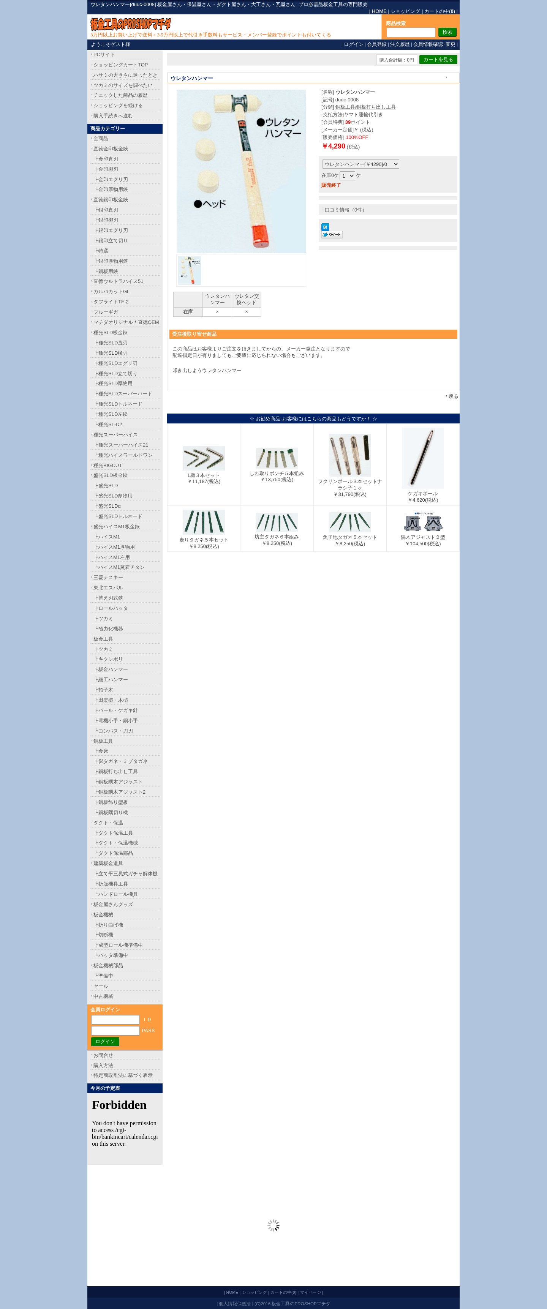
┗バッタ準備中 (110, 955)
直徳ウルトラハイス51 (118, 281)
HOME (379, 11)
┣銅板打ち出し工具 (115, 771)
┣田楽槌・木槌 (110, 700)
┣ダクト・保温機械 (115, 843)
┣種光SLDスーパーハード (122, 393)
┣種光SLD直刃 (110, 343)
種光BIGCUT (107, 465)
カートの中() (439, 11)
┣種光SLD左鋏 (110, 414)
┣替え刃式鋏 (108, 598)
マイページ (310, 1292)
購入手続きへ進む (113, 115)
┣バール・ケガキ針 (115, 710)
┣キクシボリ (108, 659)
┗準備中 (103, 976)
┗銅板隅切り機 (110, 812)
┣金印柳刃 (105, 169)
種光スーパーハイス (115, 434)
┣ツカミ (103, 618)
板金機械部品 (108, 965)
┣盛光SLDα (107, 506)
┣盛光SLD (105, 485)
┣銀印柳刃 (105, 220)
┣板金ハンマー (110, 669)
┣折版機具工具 (110, 884)
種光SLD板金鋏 (110, 332)
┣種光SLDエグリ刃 (115, 363)
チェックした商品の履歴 (120, 95)
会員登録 (377, 44)
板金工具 (103, 639)
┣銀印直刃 (105, 210)
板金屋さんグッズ (113, 904)
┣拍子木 (103, 690)
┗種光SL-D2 (107, 424)
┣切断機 (103, 935)
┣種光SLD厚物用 (113, 383)
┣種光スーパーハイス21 (120, 445)
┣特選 (100, 251)
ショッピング (405, 11)
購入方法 (103, 1065)
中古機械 (103, 996)
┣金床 (100, 751)
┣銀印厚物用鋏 (110, 261)
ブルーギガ (105, 312)
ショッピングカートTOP (120, 65)
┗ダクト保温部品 (113, 853)
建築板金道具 (108, 863)
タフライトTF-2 (110, 302)
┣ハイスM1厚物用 (114, 547)
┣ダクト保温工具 (113, 833)
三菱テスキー (108, 577)
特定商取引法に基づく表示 (123, 1075)
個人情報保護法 (235, 1303)
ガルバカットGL (111, 291)
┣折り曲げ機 (108, 925)
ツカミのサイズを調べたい (123, 85)
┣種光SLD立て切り (115, 373)
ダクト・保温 (108, 823)
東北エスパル (108, 588)
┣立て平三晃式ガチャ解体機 (125, 873)
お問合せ (103, 1055)
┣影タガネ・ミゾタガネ (120, 761)
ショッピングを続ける (118, 105)
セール (100, 986)
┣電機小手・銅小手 (115, 720)
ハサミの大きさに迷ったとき (125, 75)
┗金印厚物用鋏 (110, 189)
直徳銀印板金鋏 (110, 199)
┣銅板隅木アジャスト (118, 782)
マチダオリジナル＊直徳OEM (126, 322)
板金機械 (103, 914)
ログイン (354, 44)
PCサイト (104, 54)
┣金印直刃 (105, 159)
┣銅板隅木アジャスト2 (119, 792)
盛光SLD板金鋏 (110, 475)
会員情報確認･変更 (434, 44)
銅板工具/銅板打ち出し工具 (365, 107)
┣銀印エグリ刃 (110, 230)
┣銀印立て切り (110, 240)
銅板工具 (103, 741)
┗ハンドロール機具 (115, 894)
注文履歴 (400, 44)
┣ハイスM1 (106, 537)
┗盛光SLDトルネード (117, 516)
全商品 (100, 138)
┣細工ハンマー (110, 679)
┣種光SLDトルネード (117, 404)
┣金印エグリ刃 (110, 179)
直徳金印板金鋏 (110, 149)
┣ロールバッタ (110, 608)
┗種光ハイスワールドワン (123, 455)
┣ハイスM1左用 (111, 557)
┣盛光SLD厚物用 (113, 496)
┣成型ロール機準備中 (118, 945)
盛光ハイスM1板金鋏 (116, 526)
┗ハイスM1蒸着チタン (119, 567)
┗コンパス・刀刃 (113, 731)
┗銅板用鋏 (105, 271)
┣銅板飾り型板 (110, 802)
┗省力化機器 (108, 629)
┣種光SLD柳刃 (110, 353)
